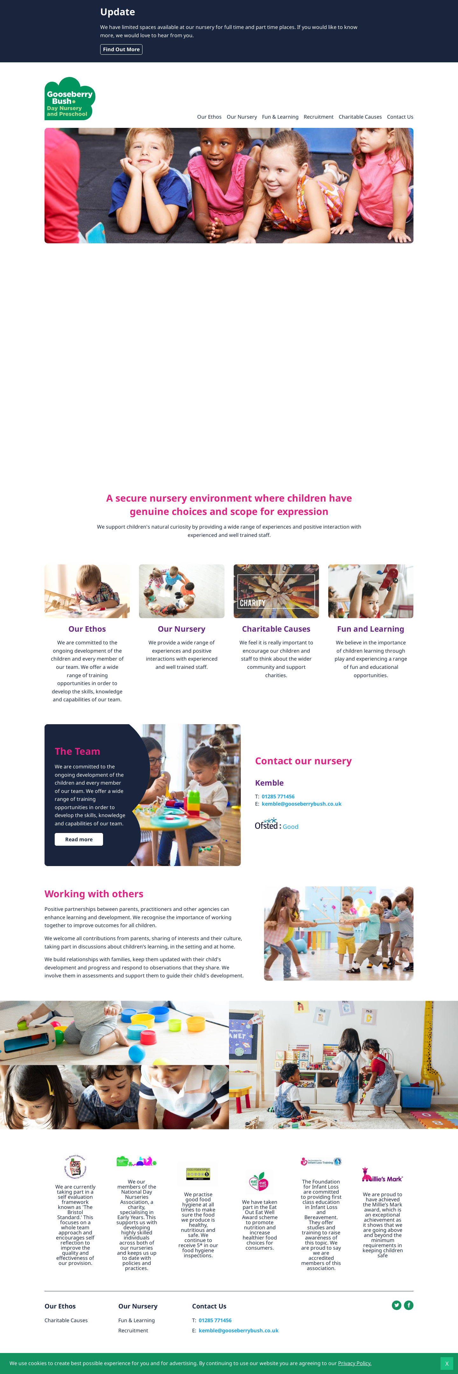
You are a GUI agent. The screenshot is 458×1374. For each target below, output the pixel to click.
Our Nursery (242, 116)
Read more (79, 839)
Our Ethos (209, 116)
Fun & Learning (280, 116)
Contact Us (400, 116)
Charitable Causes (360, 116)
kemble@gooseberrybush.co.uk (302, 803)
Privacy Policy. (354, 1363)
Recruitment (319, 116)
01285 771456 (278, 796)
